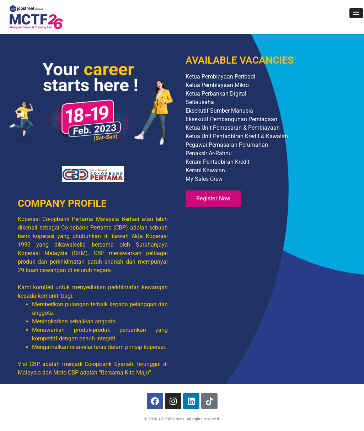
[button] (356, 13)
